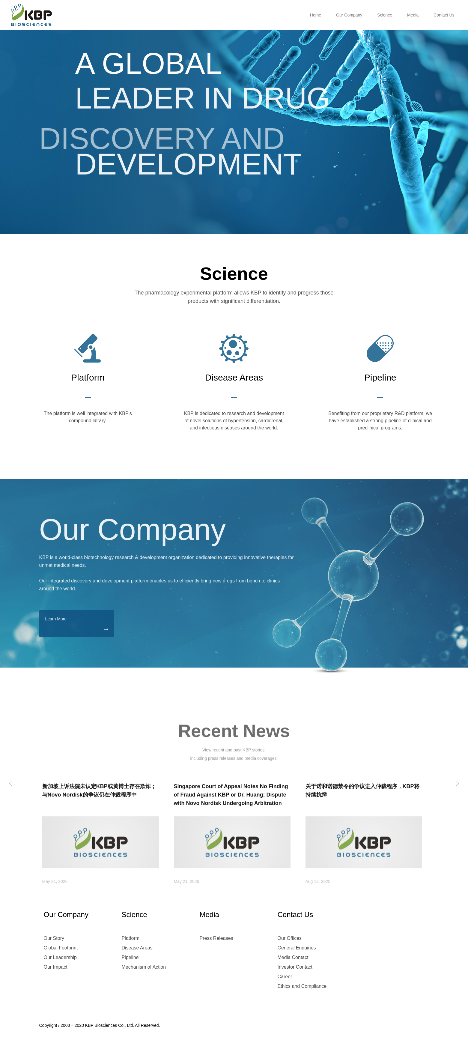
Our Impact (55, 967)
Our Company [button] (349, 15)
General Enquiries (297, 947)
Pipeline (130, 957)
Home (315, 15)
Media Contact (293, 957)
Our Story (54, 938)
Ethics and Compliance (302, 986)
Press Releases (216, 938)
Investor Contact (295, 967)
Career (285, 976)
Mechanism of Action (144, 967)
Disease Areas (137, 947)
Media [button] (413, 15)
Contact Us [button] (444, 15)
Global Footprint (61, 947)
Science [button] (384, 15)
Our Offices (290, 938)
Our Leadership (60, 957)
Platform (131, 938)
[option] (234, 117)
